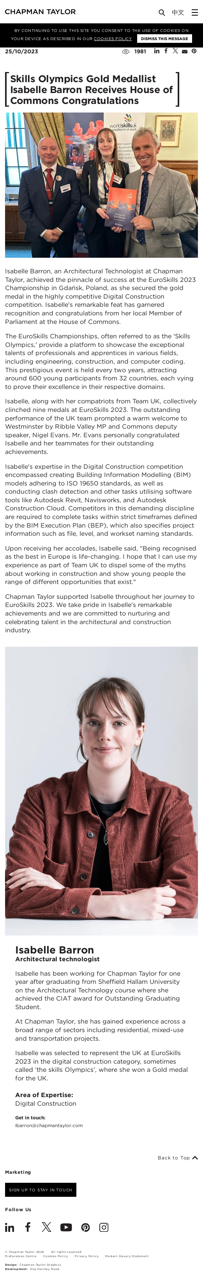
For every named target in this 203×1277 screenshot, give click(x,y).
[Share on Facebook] (166, 51)
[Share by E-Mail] (184, 51)
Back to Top (178, 1158)
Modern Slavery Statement (126, 1256)
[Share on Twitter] (175, 51)
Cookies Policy (113, 38)
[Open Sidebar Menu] (195, 12)
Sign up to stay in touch (40, 1189)
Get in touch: (49, 1122)
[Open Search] (162, 14)
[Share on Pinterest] (194, 51)
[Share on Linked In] (156, 51)
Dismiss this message (164, 38)
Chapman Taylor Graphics (40, 1264)
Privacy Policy (87, 1256)
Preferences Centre (20, 1256)
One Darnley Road (45, 1269)
